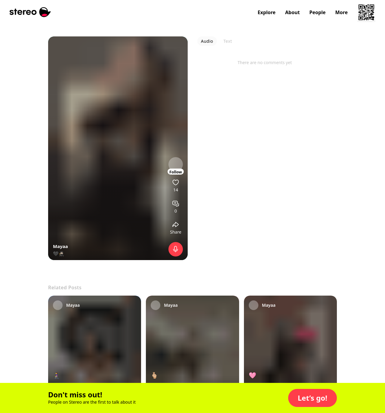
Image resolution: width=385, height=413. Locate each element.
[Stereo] (30, 12)
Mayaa (60, 246)
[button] (312, 398)
